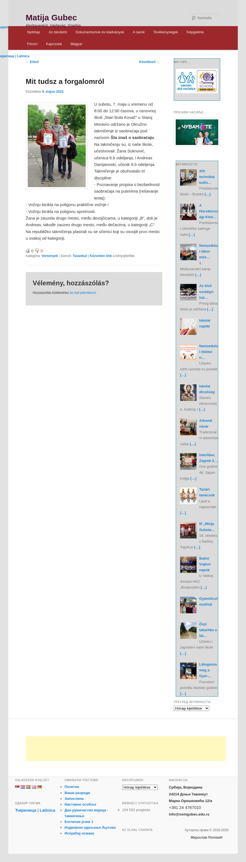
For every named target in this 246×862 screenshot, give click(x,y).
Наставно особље (80, 804)
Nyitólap (33, 32)
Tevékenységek (165, 32)
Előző (32, 62)
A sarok (139, 32)
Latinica (23, 56)
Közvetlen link (101, 256)
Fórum (32, 44)
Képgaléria (195, 32)
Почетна (72, 787)
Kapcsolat (54, 44)
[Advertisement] (126, 748)
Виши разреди (77, 793)
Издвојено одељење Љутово (90, 827)
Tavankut (80, 256)
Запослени (74, 799)
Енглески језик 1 (79, 822)
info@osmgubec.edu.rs (189, 814)
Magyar (76, 44)
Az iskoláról (58, 32)
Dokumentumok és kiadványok (100, 32)
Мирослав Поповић (206, 837)
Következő (149, 62)
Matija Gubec (51, 17)
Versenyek (50, 256)
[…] (208, 194)
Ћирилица (25, 810)
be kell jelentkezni (83, 293)
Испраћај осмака (79, 833)
